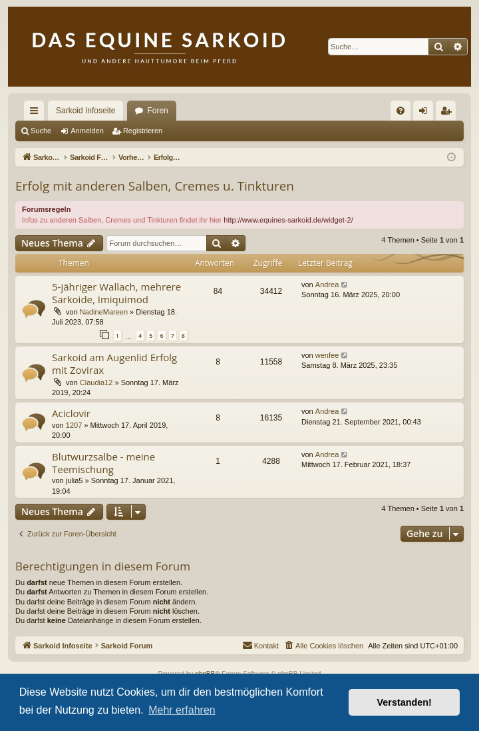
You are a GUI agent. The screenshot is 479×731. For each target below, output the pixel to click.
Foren (157, 110)
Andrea (327, 285)
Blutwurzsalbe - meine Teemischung (103, 463)
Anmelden (87, 131)
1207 (74, 425)
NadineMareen (104, 312)
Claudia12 (96, 382)
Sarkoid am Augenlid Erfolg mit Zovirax (114, 363)
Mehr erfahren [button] (182, 710)
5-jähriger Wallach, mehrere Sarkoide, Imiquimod (116, 293)
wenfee (327, 355)
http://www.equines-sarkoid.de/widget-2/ (288, 220)
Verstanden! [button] (404, 702)
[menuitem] (400, 111)
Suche (41, 131)
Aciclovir (71, 413)
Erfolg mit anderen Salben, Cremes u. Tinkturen (154, 186)
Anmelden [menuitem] (426, 113)
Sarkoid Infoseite (85, 110)
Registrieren (142, 131)
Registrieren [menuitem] (449, 113)
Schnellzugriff (36, 113)
